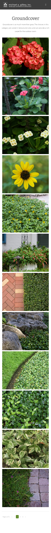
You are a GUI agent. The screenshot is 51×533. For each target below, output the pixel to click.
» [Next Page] (25, 517)
